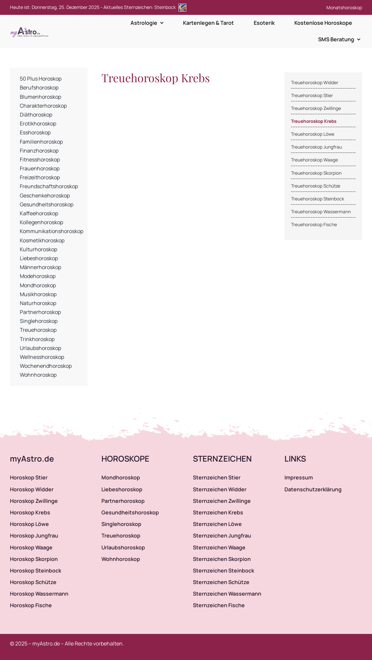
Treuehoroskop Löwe (312, 134)
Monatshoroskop (344, 7)
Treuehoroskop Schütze (315, 186)
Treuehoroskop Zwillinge (316, 108)
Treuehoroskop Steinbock (317, 199)
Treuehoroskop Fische (314, 224)
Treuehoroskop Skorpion (316, 173)
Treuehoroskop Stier (312, 95)
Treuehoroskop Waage (314, 160)
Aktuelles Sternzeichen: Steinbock (144, 7)
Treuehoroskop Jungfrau (316, 147)
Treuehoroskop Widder (314, 83)
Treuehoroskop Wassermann (321, 212)
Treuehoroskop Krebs (313, 121)
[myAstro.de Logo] (30, 27)
